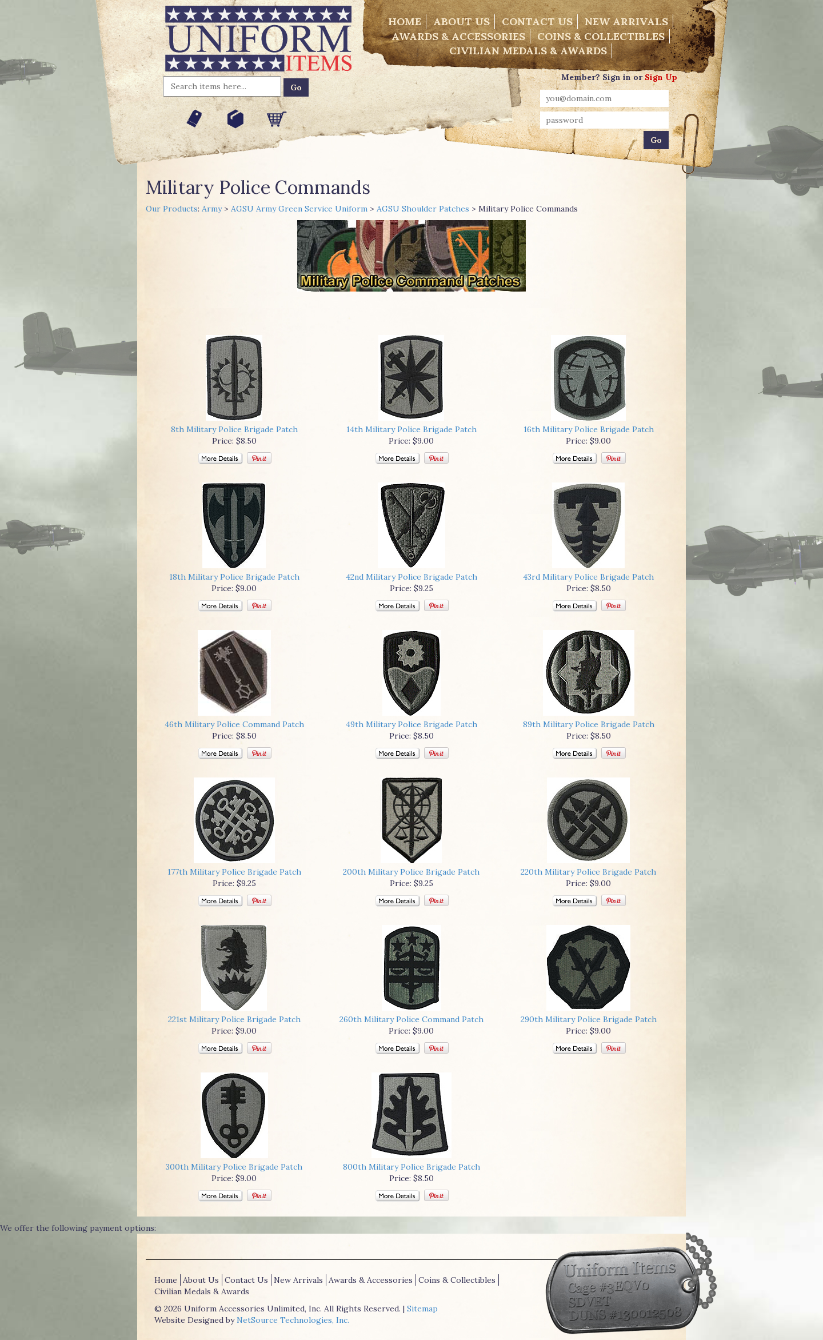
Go (296, 87)
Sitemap (422, 1308)
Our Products (172, 209)
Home (404, 21)
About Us (461, 21)
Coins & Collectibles (601, 36)
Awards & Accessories (458, 36)
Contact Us (537, 21)
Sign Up (661, 77)
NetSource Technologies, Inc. (293, 1320)
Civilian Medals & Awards (528, 50)
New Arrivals (626, 21)
